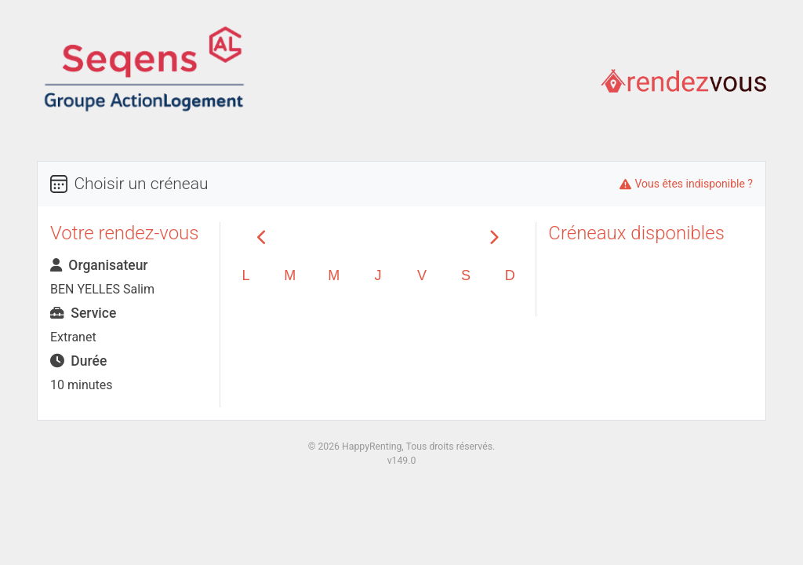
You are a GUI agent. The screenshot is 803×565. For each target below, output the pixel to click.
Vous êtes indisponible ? (693, 183)
